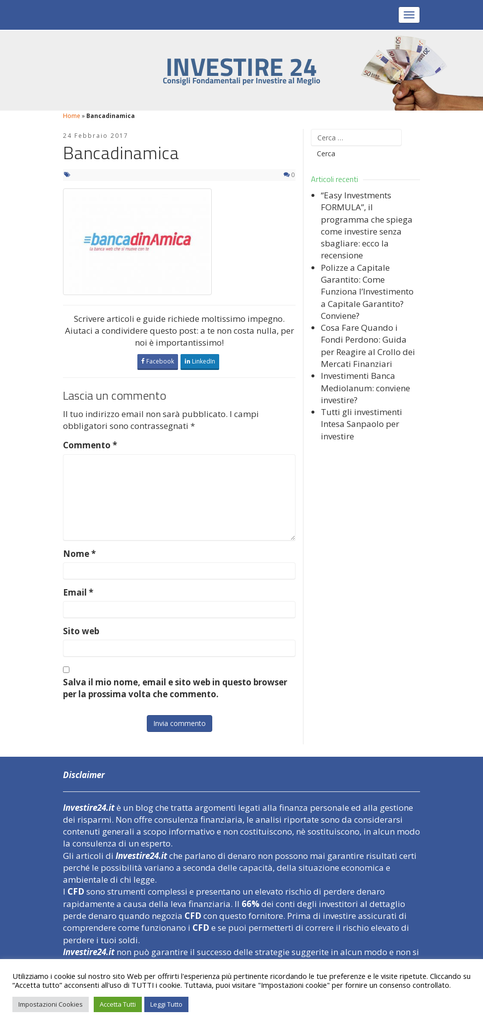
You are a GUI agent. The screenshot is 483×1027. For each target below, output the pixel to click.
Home (71, 116)
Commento (90, 445)
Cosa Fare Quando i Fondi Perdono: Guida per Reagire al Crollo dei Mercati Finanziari (368, 345)
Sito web (81, 631)
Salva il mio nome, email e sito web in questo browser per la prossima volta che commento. (175, 688)
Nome (79, 553)
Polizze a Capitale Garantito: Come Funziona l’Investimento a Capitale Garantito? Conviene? (367, 291)
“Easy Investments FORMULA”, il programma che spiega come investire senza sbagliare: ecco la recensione (367, 225)
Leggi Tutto (166, 1004)
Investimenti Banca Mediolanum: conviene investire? (365, 388)
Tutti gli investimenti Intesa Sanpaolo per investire (361, 424)
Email (78, 592)
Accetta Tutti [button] (118, 1004)
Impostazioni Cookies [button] (50, 1004)
